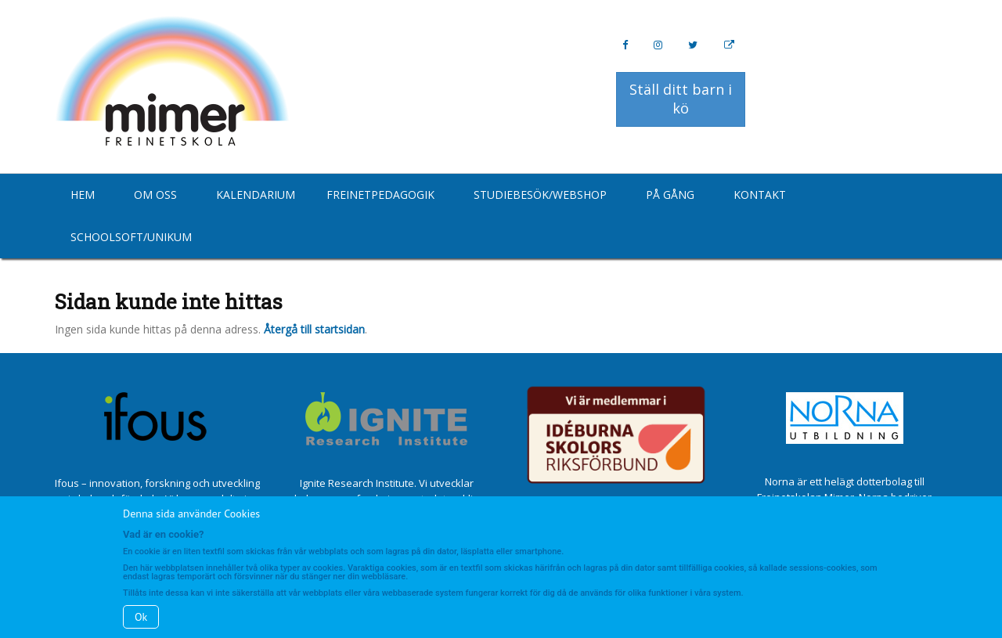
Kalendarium (255, 194)
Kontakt (759, 194)
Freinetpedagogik (380, 194)
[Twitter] (692, 45)
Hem (82, 194)
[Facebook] (625, 45)
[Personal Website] (729, 45)
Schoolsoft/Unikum (131, 236)
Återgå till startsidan (314, 329)
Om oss (155, 194)
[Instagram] (658, 45)
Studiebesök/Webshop (540, 194)
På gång (670, 194)
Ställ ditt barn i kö (680, 98)
